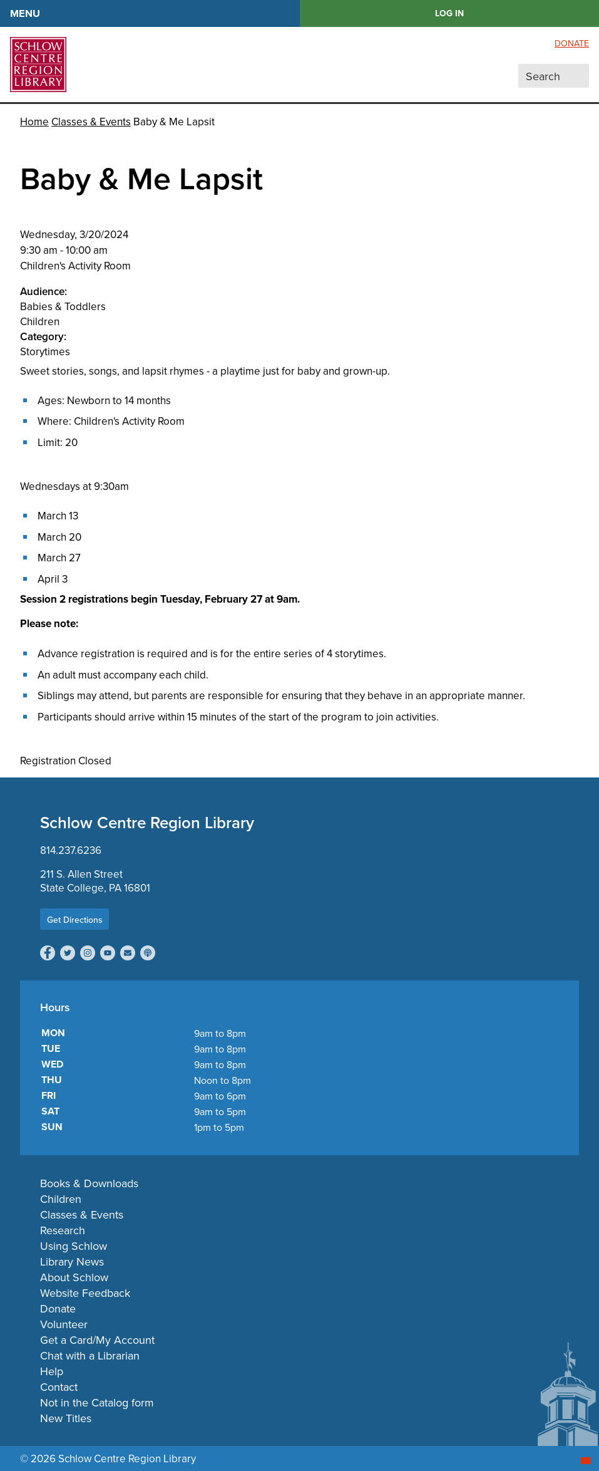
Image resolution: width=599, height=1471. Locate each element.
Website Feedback (85, 1293)
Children (60, 1199)
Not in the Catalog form (97, 1402)
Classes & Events (91, 121)
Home (34, 121)
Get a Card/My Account (97, 1340)
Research (62, 1230)
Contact (59, 1387)
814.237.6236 (70, 850)
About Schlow (74, 1277)
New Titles (65, 1418)
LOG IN (449, 13)
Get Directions (75, 919)
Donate (572, 43)
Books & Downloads (89, 1183)
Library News (72, 1261)
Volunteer (64, 1324)
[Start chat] (586, 1460)
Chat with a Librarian (90, 1355)
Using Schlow (73, 1246)
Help (51, 1371)
